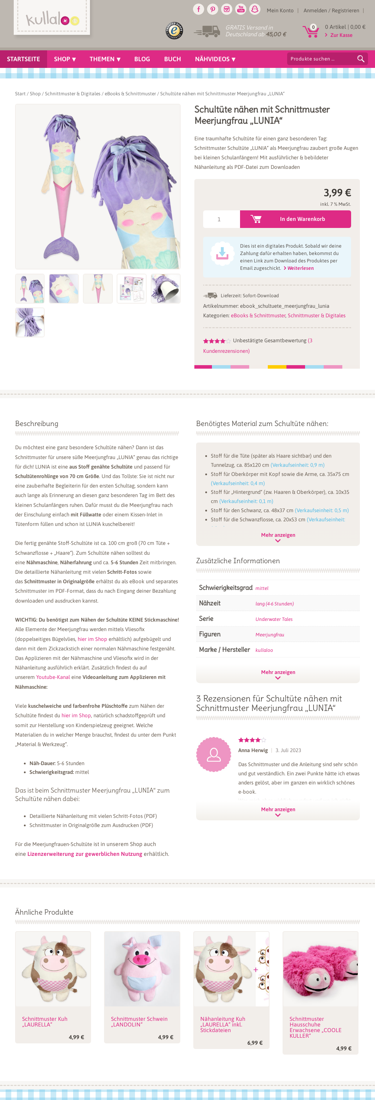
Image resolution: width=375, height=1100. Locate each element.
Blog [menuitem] (142, 59)
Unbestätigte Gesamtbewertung (269, 340)
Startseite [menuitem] (23, 59)
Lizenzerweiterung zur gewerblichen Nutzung (84, 854)
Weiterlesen (300, 268)
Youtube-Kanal (53, 677)
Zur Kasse (341, 35)
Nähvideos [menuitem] (212, 59)
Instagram (226, 9)
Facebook (198, 9)
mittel (262, 588)
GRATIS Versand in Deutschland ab (255, 31)
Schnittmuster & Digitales (73, 93)
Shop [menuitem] (62, 59)
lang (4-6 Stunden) (275, 603)
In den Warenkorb (302, 219)
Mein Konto (280, 10)
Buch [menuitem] (172, 59)
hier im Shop (92, 639)
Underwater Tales (274, 619)
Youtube (240, 9)
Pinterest (212, 9)
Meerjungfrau (270, 634)
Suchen (361, 58)
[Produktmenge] (221, 219)
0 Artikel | (345, 27)
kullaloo (264, 650)
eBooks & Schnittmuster (130, 93)
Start (20, 93)
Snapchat (254, 9)
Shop (35, 93)
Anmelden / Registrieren (331, 10)
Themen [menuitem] (102, 59)
